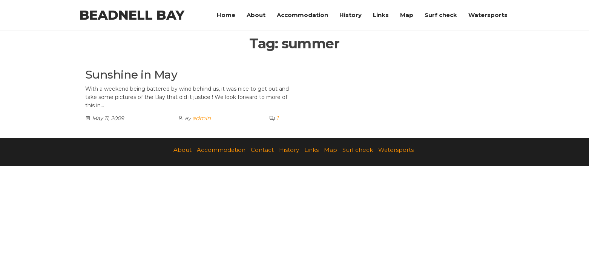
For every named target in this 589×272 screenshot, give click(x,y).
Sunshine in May (131, 75)
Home (226, 15)
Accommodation (302, 15)
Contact (262, 149)
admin (201, 118)
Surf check (441, 15)
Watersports (488, 15)
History (350, 15)
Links (381, 15)
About (256, 15)
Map (406, 15)
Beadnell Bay (132, 15)
